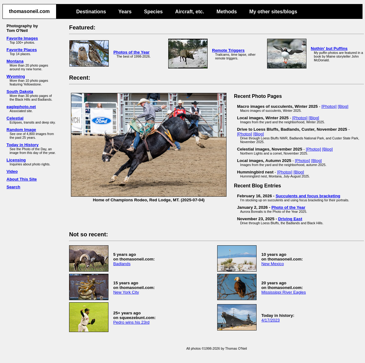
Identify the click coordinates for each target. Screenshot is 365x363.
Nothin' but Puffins (329, 48)
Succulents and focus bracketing (307, 196)
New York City (126, 292)
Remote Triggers (228, 50)
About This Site (22, 179)
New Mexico (272, 263)
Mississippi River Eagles (283, 292)
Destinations (91, 11)
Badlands (121, 263)
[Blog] (343, 106)
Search (13, 187)
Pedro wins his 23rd (131, 322)
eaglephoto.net (21, 106)
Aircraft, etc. (189, 11)
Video (12, 171)
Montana (15, 61)
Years (125, 11)
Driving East (290, 218)
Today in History (22, 144)
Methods (227, 11)
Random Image (21, 129)
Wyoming (16, 76)
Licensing (16, 160)
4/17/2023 (270, 320)
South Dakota (20, 91)
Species (153, 11)
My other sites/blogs (273, 11)
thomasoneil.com (29, 11)
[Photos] (328, 106)
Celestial (15, 118)
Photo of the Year (288, 207)
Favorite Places (22, 49)
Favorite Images (22, 38)
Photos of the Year (131, 52)
